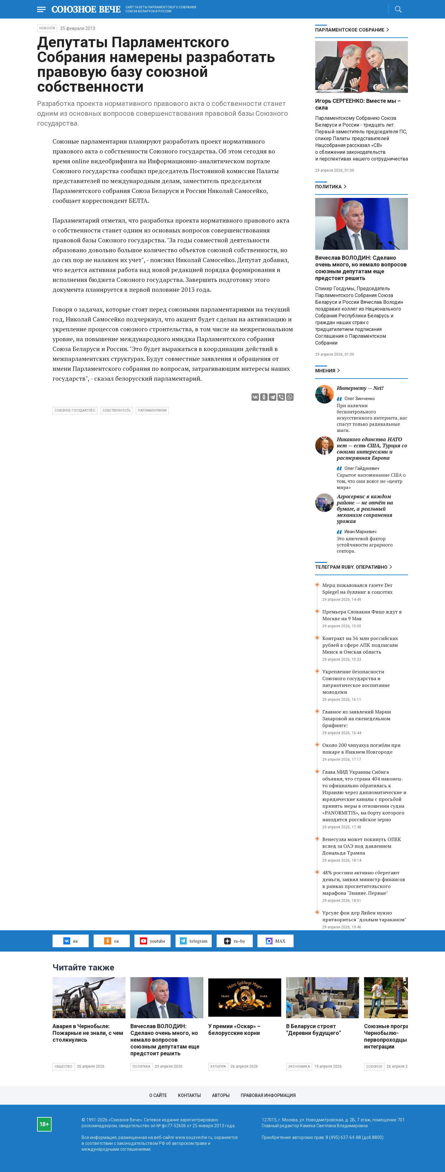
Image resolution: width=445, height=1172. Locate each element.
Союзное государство (75, 410)
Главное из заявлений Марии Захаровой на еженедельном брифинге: (356, 718)
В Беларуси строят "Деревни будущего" (313, 1029)
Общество (64, 1066)
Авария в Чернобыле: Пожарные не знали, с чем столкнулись (88, 1033)
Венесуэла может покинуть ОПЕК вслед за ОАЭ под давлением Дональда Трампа (361, 846)
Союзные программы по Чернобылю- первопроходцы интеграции (397, 1036)
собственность (117, 410)
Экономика (299, 1066)
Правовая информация (268, 1095)
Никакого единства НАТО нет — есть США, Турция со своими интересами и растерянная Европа (372, 448)
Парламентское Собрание (349, 30)
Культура (218, 1066)
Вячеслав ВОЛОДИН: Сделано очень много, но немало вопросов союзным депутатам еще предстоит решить (361, 267)
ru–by (234, 941)
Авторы (221, 1095)
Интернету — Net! (360, 387)
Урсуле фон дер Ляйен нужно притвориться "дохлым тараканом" (364, 916)
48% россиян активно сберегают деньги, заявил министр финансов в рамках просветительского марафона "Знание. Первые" (363, 882)
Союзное (374, 1066)
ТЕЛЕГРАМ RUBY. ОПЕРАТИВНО (351, 567)
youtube (152, 940)
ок (111, 940)
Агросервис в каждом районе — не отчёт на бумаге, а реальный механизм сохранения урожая (365, 509)
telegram (193, 940)
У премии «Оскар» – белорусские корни (234, 1029)
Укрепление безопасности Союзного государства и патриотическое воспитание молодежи (356, 681)
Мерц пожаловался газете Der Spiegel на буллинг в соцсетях (357, 588)
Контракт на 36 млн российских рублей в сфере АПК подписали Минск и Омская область (360, 645)
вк (70, 940)
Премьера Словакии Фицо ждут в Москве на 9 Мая (362, 615)
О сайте (158, 1095)
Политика (328, 187)
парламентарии (152, 410)
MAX (275, 941)
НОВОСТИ (47, 28)
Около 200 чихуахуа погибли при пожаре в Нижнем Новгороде (361, 748)
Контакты (189, 1095)
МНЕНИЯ (325, 371)
